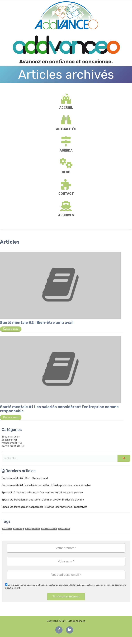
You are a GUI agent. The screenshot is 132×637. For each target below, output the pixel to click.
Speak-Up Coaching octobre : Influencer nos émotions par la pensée (42, 492)
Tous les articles (11, 436)
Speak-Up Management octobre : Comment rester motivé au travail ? (43, 499)
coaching (7, 439)
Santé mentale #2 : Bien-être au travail (36, 322)
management (9, 443)
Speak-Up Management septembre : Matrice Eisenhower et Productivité (44, 506)
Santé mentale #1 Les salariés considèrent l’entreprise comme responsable (59, 408)
